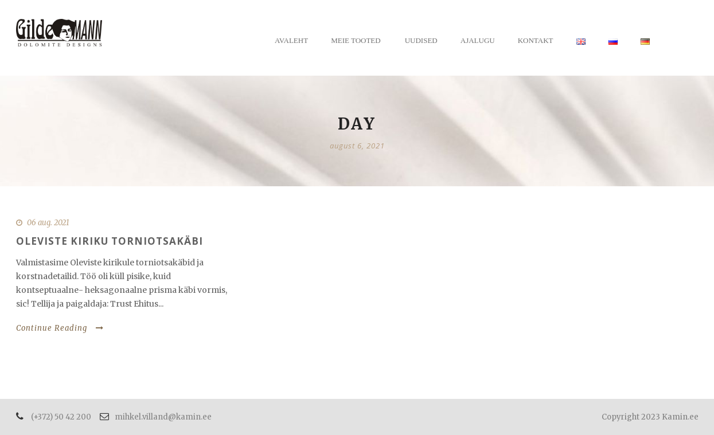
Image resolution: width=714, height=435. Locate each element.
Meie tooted (356, 40)
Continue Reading (60, 328)
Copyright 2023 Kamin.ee (650, 417)
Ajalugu (478, 40)
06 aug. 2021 (48, 223)
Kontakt (535, 40)
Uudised (421, 40)
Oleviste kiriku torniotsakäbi (109, 241)
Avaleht (291, 40)
